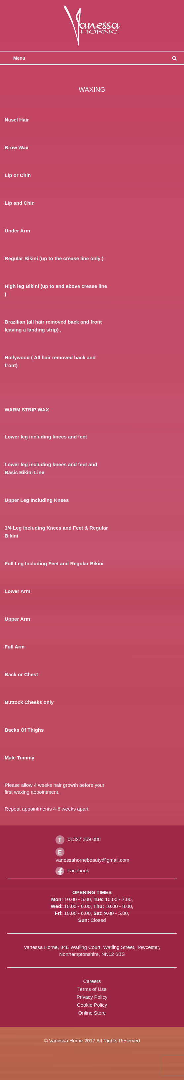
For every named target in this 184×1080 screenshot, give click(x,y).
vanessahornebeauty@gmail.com (92, 860)
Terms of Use (91, 989)
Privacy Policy (92, 997)
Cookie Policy (92, 1005)
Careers (92, 981)
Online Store (92, 1013)
